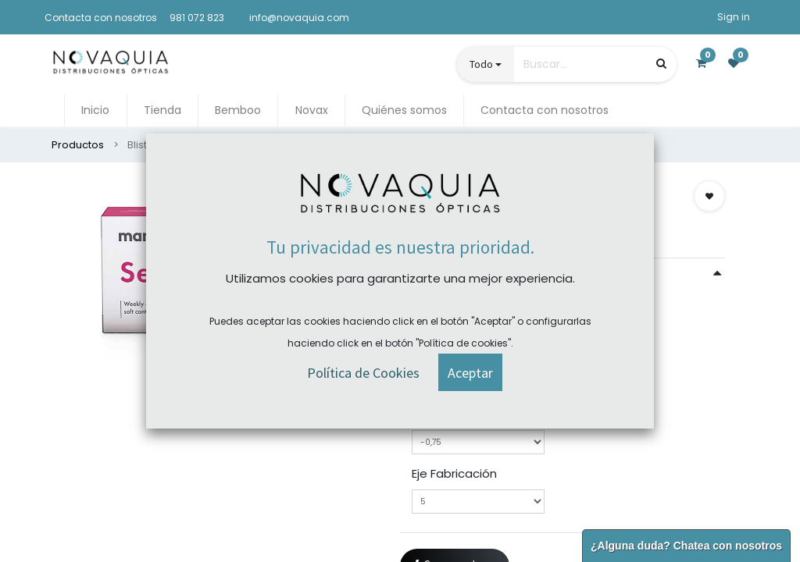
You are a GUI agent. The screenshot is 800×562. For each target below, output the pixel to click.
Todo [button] (481, 64)
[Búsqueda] (661, 63)
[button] (709, 196)
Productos (78, 144)
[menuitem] (95, 110)
